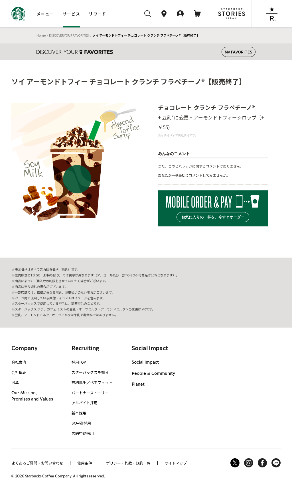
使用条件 (84, 463)
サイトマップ (176, 463)
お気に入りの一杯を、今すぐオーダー (212, 217)
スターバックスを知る (90, 372)
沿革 (15, 382)
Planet (138, 385)
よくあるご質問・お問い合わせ (37, 463)
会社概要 (18, 372)
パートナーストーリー (90, 392)
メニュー (45, 14)
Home (41, 35)
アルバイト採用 (85, 402)
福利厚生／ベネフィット (92, 382)
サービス (71, 14)
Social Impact (145, 362)
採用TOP (79, 362)
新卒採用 (79, 413)
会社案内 (18, 362)
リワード (97, 14)
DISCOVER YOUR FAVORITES (69, 35)
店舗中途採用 (83, 433)
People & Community (153, 374)
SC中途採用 (81, 423)
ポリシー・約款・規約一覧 (128, 463)
